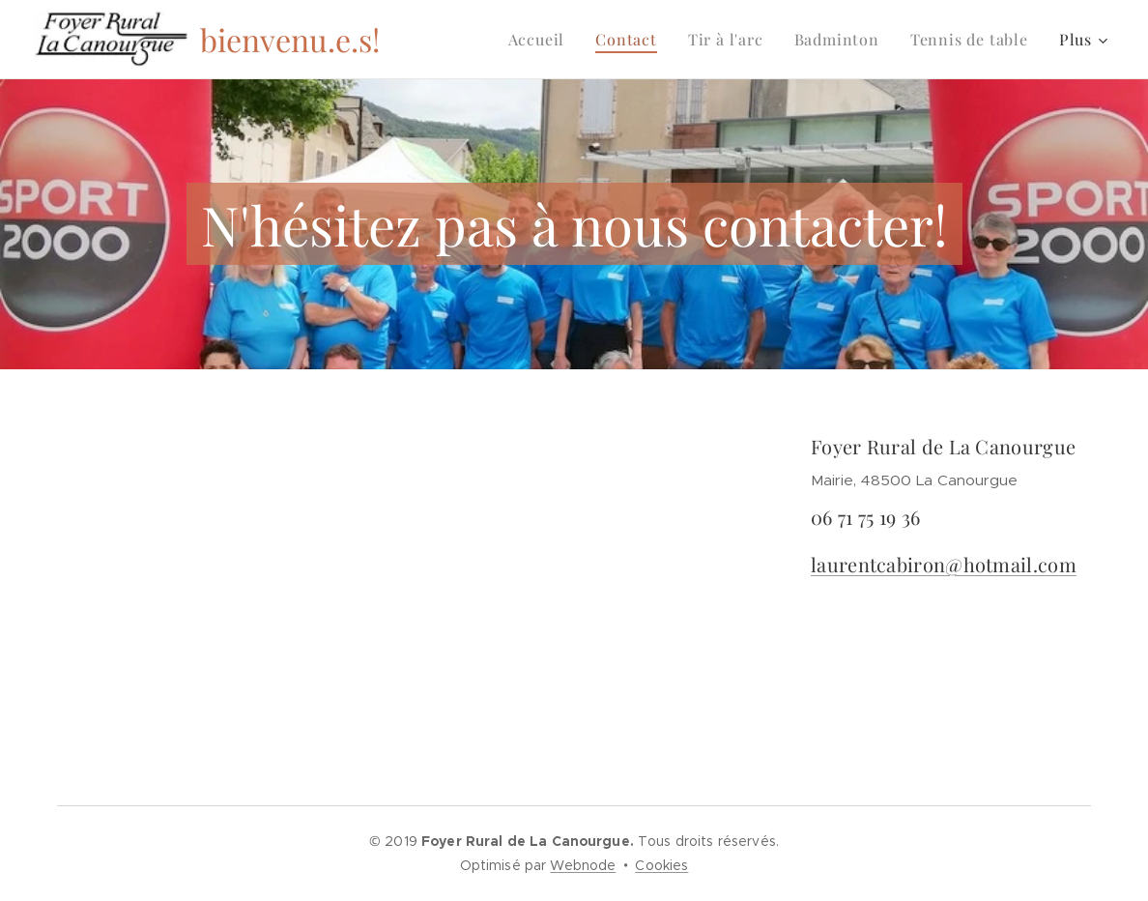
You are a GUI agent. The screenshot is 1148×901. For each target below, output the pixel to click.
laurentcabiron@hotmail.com (943, 564)
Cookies (661, 865)
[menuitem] (542, 39)
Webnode (583, 865)
